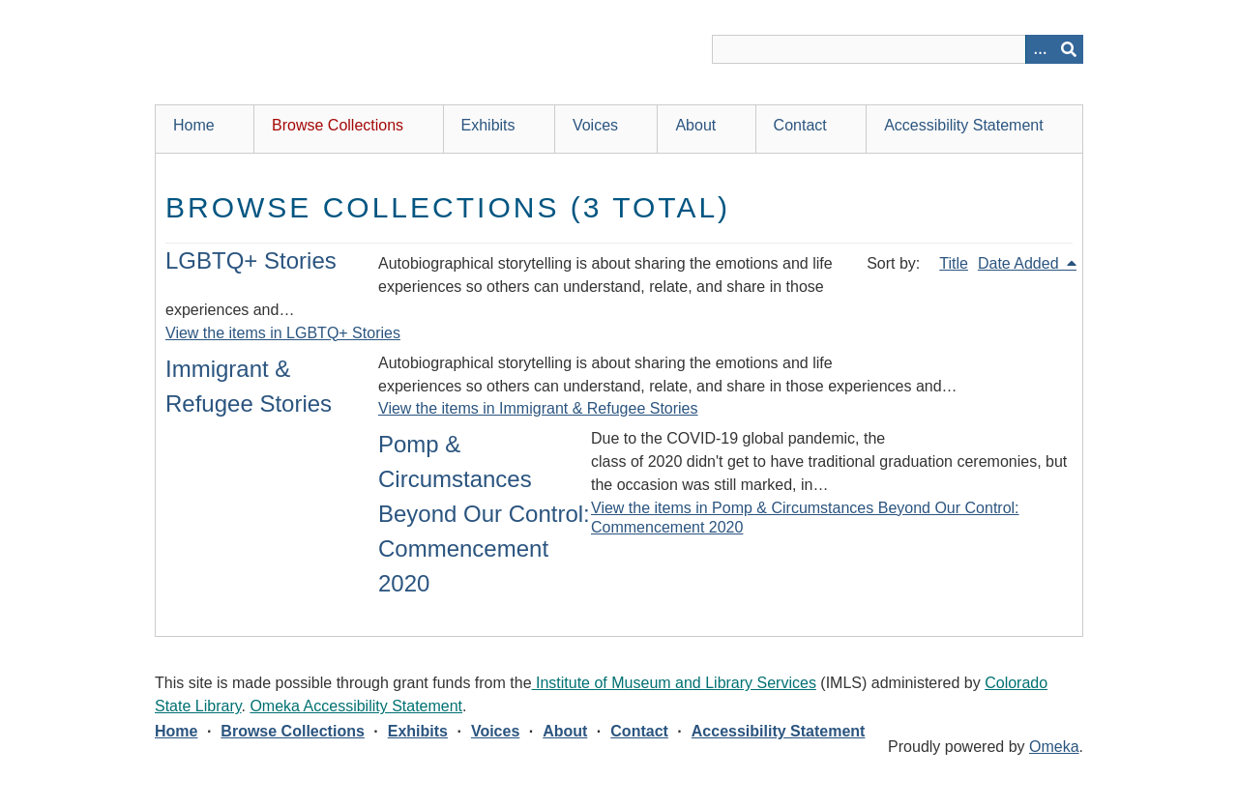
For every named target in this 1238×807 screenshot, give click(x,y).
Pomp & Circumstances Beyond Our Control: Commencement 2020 (484, 513)
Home (194, 125)
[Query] (897, 49)
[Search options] (1039, 49)
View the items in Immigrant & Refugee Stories (538, 408)
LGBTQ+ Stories (251, 260)
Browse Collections (337, 125)
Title (953, 263)
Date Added (1020, 263)
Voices (595, 125)
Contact (800, 125)
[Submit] (1068, 49)
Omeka (1054, 746)
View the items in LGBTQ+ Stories (282, 333)
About (695, 125)
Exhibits (488, 125)
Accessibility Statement (964, 125)
